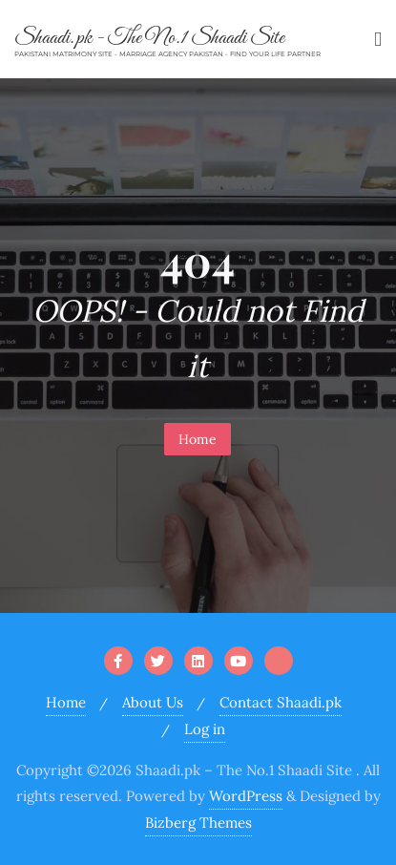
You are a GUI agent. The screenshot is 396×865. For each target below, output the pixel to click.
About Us (152, 702)
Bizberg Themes (198, 822)
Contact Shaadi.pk (280, 702)
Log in (204, 729)
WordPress (245, 796)
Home (197, 439)
